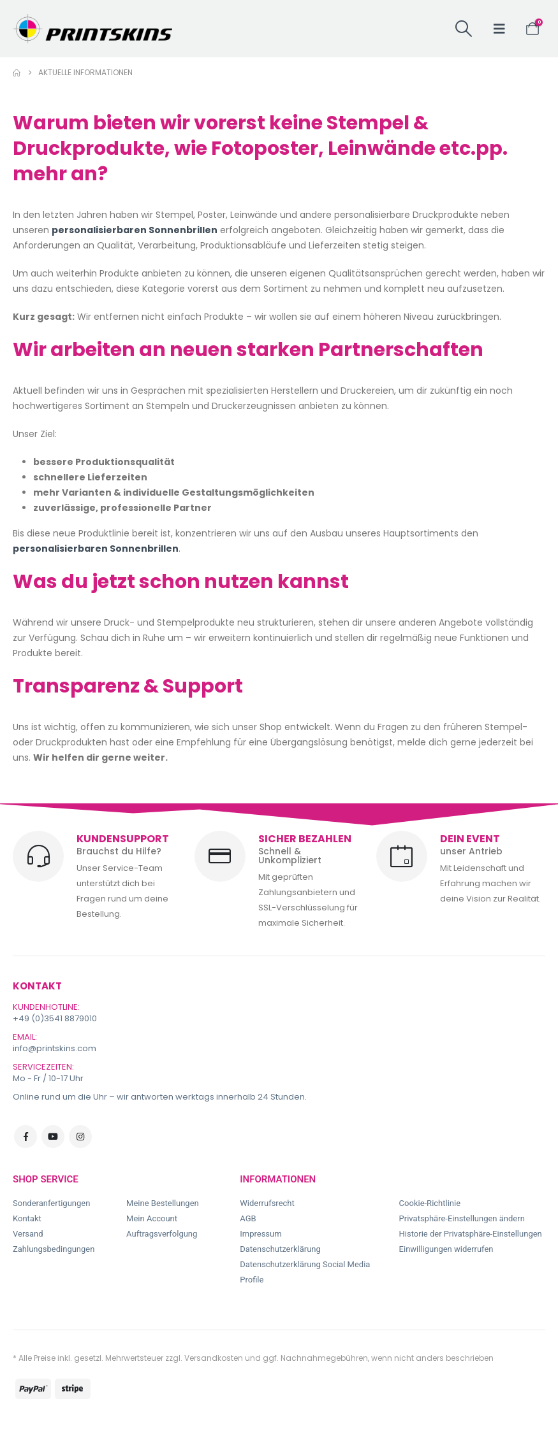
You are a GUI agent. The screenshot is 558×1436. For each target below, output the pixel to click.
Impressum (260, 1234)
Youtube (52, 1136)
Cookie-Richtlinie (429, 1203)
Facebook (25, 1136)
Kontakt (27, 1218)
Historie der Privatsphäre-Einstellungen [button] (470, 1234)
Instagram (80, 1136)
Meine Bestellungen (162, 1203)
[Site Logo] (92, 28)
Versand (28, 1234)
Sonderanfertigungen (51, 1203)
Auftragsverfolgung (161, 1234)
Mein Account (151, 1218)
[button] (463, 28)
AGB (248, 1218)
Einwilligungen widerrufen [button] (446, 1249)
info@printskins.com (54, 1048)
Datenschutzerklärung (280, 1249)
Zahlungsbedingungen (53, 1249)
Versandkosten (213, 1358)
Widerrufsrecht (267, 1203)
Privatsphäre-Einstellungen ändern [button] (462, 1218)
